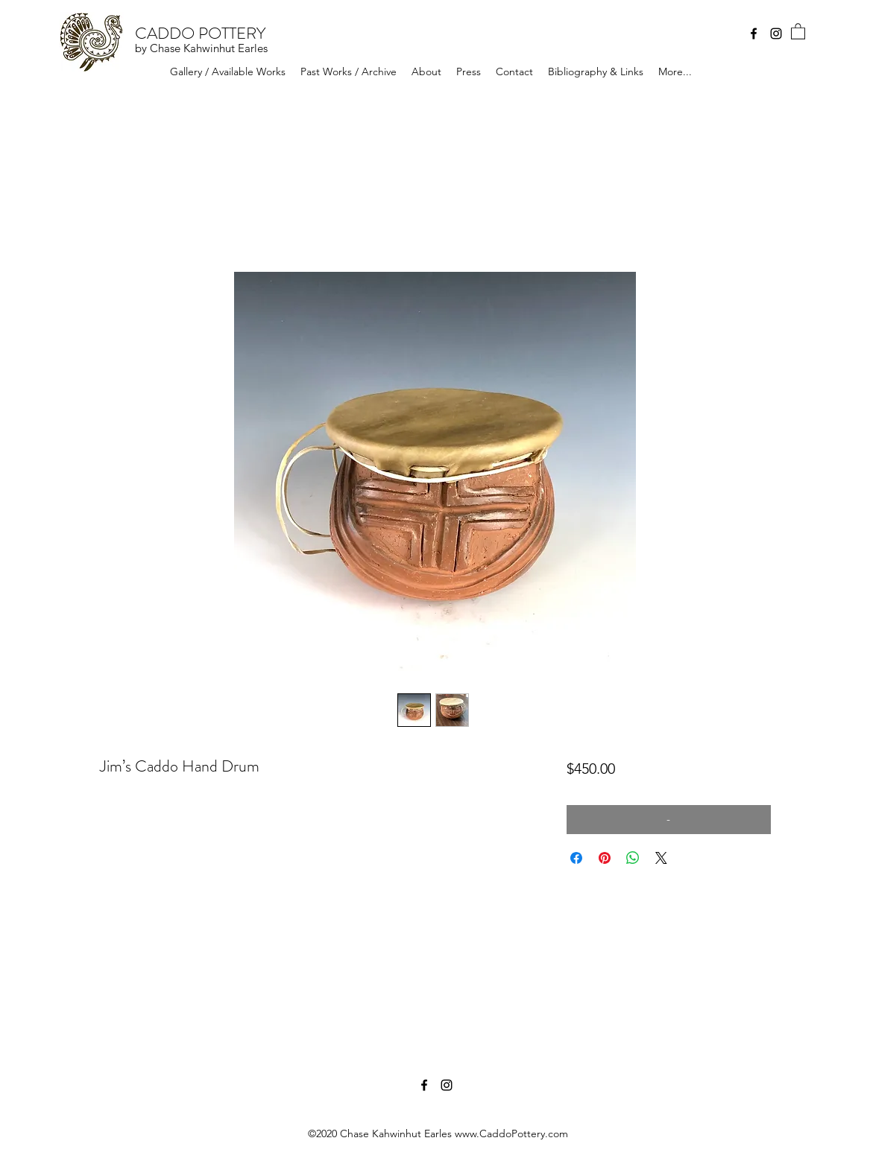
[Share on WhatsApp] (633, 858)
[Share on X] (661, 858)
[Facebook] (753, 33)
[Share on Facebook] (576, 858)
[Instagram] (776, 33)
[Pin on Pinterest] (605, 858)
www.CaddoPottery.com (511, 1133)
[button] (798, 30)
